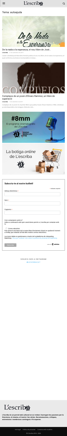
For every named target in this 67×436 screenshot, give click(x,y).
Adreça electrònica (11, 191)
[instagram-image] (16, 281)
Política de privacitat (29, 429)
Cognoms (8, 209)
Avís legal (18, 429)
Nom (6, 200)
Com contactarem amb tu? (13, 220)
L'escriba (5, 52)
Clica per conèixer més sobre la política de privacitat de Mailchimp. (34, 238)
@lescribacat (33, 262)
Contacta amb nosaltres (44, 429)
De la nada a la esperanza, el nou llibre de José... (26, 49)
